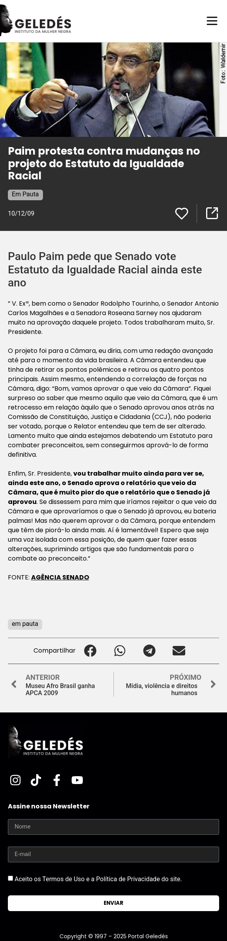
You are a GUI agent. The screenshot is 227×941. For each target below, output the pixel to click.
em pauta (25, 623)
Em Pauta (25, 194)
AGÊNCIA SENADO (60, 577)
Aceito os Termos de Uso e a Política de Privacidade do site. (98, 878)
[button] (90, 651)
